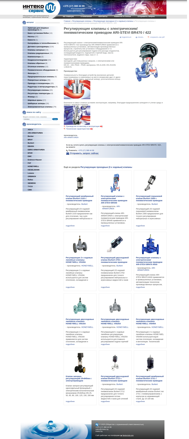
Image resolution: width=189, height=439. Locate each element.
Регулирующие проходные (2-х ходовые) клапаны (113, 21)
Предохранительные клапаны (42, 77)
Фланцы (33, 97)
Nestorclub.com (128, 435)
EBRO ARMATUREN (36, 150)
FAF (29, 163)
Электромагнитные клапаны (42, 107)
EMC (30, 156)
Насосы (33, 37)
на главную (68, 16)
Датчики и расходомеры (41, 47)
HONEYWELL (33, 166)
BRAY (30, 140)
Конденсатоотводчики (39, 60)
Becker (31, 136)
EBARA (31, 146)
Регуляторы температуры (40, 93)
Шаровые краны (37, 100)
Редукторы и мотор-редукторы (43, 87)
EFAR (30, 153)
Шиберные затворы (38, 103)
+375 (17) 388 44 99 (74, 6)
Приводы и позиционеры (41, 83)
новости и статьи (122, 16)
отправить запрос (146, 16)
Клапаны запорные (38, 50)
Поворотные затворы (39, 80)
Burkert (31, 143)
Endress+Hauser (35, 160)
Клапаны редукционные (40, 53)
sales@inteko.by (101, 429)
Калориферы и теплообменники (43, 43)
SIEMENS (32, 183)
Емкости (33, 40)
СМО (30, 190)
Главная (67, 21)
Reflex (30, 180)
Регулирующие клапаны (40, 90)
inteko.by (99, 431)
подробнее (70, 226)
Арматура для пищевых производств (38, 29)
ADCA (30, 130)
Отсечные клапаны (38, 67)
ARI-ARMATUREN (35, 133)
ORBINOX (32, 176)
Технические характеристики (78, 129)
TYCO (30, 186)
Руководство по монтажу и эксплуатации (84, 126)
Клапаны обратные (37, 63)
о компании (86, 16)
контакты (102, 16)
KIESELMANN (33, 170)
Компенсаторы (36, 57)
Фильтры (33, 73)
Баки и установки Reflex (40, 33)
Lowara (31, 173)
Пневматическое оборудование (43, 70)
